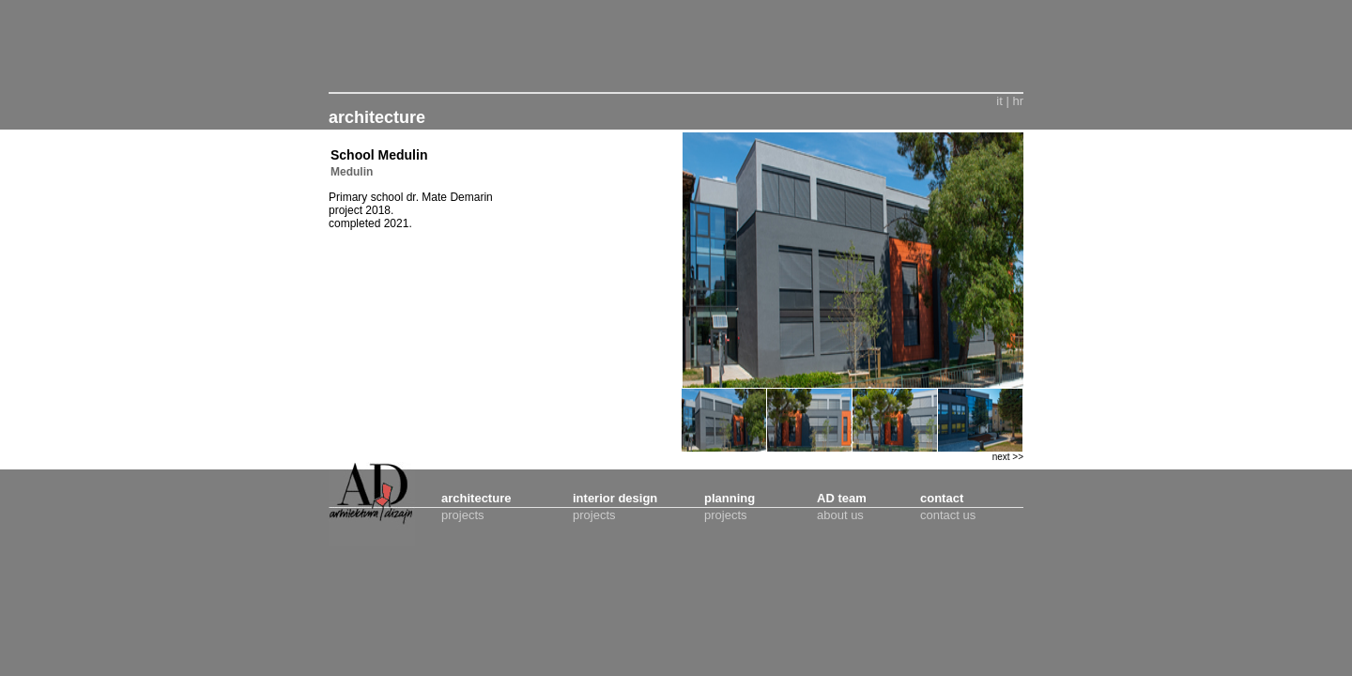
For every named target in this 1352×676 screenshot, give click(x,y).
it (999, 101)
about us (840, 515)
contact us (948, 515)
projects (462, 515)
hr (1017, 101)
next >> (1007, 457)
